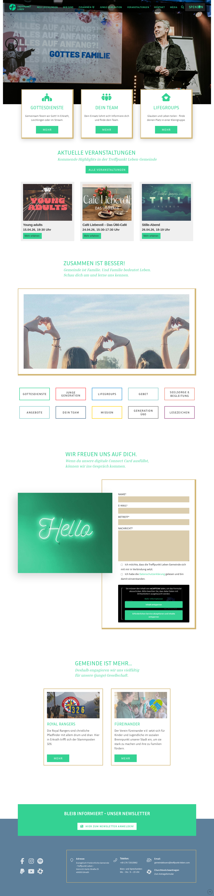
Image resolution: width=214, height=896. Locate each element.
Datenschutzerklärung (152, 574)
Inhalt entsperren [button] (154, 604)
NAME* (153, 497)
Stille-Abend (151, 225)
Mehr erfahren (32, 236)
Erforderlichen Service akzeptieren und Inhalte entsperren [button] (153, 615)
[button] (182, 7)
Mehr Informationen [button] (154, 598)
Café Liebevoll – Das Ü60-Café (104, 225)
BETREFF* (153, 519)
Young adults (33, 225)
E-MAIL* (153, 508)
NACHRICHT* (153, 530)
